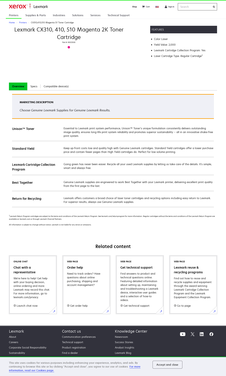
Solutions (77, 15)
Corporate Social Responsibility (27, 347)
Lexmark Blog (123, 353)
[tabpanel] (113, 150)
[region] (113, 366)
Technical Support (119, 15)
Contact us (71, 331)
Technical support (72, 342)
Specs (33, 86)
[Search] (214, 6)
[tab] (18, 86)
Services (95, 15)
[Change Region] (157, 7)
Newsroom (121, 337)
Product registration (74, 347)
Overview (18, 86)
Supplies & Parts (35, 15)
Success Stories (124, 342)
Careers (13, 342)
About (12, 337)
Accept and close (167, 364)
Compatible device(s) (56, 86)
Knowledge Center (131, 331)
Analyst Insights (124, 347)
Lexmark (16, 331)
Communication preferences (79, 337)
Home (28, 6)
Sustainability (17, 353)
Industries (59, 15)
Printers (13, 15)
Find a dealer (70, 353)
